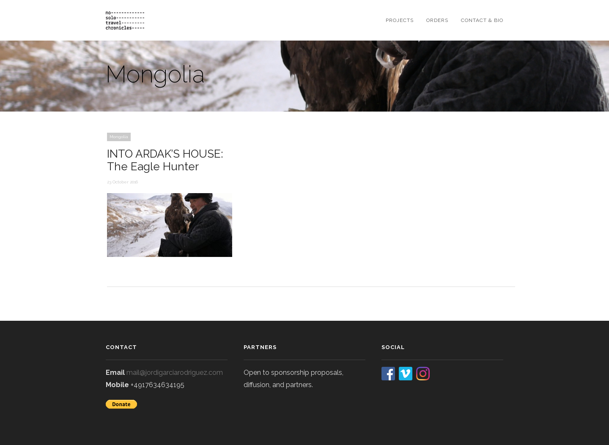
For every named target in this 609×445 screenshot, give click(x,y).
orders (437, 20)
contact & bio (482, 20)
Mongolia (119, 136)
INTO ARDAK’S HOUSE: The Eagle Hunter (165, 160)
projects (400, 20)
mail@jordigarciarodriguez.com (174, 373)
